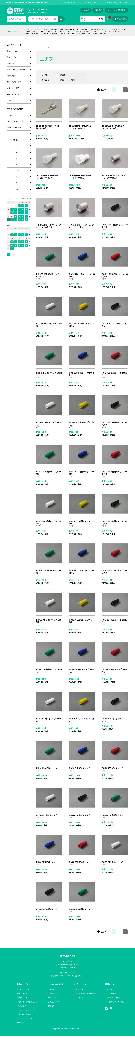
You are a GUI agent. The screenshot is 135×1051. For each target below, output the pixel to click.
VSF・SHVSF (76, 31)
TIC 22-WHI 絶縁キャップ (112, 862)
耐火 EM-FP (36, 33)
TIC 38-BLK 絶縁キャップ (46, 909)
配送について (98, 2)
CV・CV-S (33, 29)
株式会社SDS (67, 956)
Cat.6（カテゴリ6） (100, 33)
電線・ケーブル (23, 989)
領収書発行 (98, 10)
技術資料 (51, 1006)
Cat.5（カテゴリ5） (83, 33)
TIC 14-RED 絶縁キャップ (112, 768)
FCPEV (26, 33)
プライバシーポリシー (114, 998)
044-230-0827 (39, 9)
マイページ (80, 998)
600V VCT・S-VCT (31, 31)
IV (41, 29)
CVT (25, 29)
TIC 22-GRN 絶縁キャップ (112, 815)
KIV (56, 31)
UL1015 (71, 33)
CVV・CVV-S (98, 31)
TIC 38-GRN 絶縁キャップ (79, 909)
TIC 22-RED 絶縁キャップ (79, 862)
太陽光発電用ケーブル (98, 29)
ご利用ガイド (86, 2)
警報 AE (54, 33)
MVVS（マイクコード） (113, 31)
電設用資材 (22, 1006)
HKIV (62, 31)
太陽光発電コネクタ (116, 29)
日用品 (20, 1022)
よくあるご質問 (110, 2)
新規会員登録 (53, 993)
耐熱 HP (46, 33)
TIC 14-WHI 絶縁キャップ (46, 815)
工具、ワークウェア (25, 1018)
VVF (45, 29)
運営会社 (110, 989)
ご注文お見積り (120, 19)
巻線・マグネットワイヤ (27, 1010)
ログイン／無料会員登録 (116, 10)
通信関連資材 (23, 998)
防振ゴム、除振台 (24, 1014)
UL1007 (63, 33)
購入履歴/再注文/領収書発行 (86, 993)
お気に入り (80, 989)
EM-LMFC (84, 29)
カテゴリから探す (16, 19)
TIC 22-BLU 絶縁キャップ (46, 862)
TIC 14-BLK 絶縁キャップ (112, 719)
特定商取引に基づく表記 (115, 1002)
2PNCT (43, 31)
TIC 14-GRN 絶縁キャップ (46, 768)
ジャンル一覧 (41, 48)
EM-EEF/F (53, 29)
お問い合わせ (123, 2)
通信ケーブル (23, 993)
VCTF (50, 31)
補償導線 (87, 31)
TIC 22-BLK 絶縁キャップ (79, 815)
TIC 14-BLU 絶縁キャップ (79, 768)
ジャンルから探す (15, 109)
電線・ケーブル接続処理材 (27, 1002)
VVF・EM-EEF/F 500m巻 (69, 29)
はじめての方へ (85, 10)
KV (68, 31)
